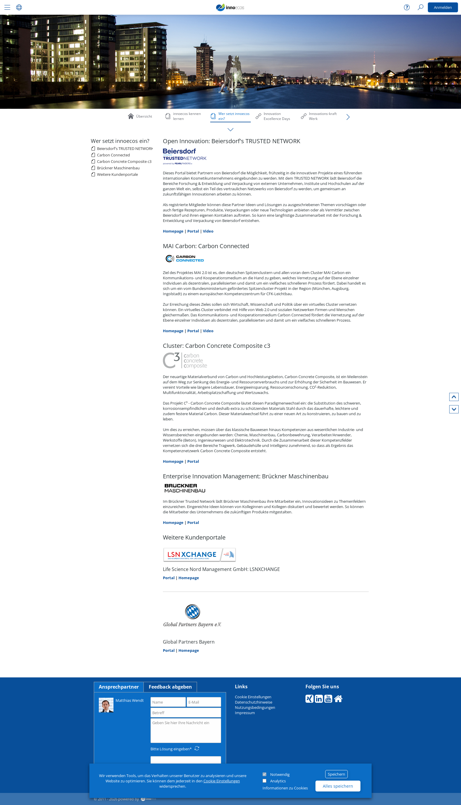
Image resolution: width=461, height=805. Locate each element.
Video (208, 231)
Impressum (245, 712)
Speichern (336, 774)
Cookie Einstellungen (221, 781)
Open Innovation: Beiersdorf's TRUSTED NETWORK (231, 141)
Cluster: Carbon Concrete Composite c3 (216, 346)
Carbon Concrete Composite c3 (124, 161)
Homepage (173, 231)
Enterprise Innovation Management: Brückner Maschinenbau (245, 476)
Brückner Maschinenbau (118, 168)
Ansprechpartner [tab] (119, 687)
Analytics (278, 781)
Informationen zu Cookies (285, 788)
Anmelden (443, 7)
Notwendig (280, 774)
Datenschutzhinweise (253, 702)
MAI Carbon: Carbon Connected (206, 246)
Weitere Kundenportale (117, 174)
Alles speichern (338, 786)
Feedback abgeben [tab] (170, 687)
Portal (193, 231)
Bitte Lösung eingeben (170, 748)
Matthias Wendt (121, 705)
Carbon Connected (113, 155)
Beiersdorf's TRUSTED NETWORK (125, 148)
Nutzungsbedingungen (255, 707)
